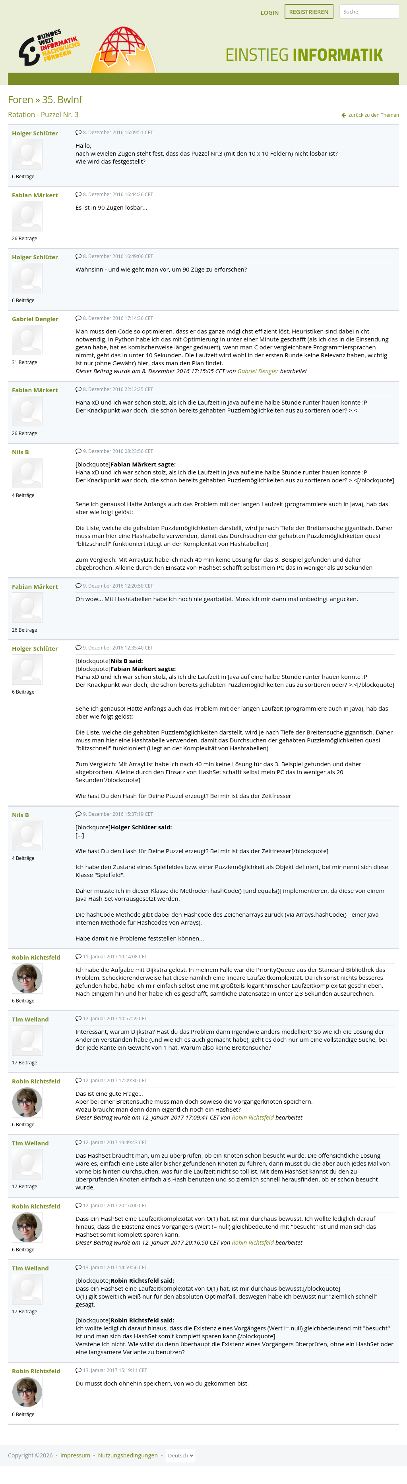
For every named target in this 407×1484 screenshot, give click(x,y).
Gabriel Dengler (35, 324)
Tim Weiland (30, 1025)
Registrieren (308, 11)
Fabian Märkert (35, 200)
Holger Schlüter (35, 139)
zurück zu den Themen (374, 120)
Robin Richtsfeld (36, 963)
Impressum (75, 1461)
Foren (20, 105)
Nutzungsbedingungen (128, 1461)
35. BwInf (62, 105)
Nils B (20, 457)
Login (270, 12)
